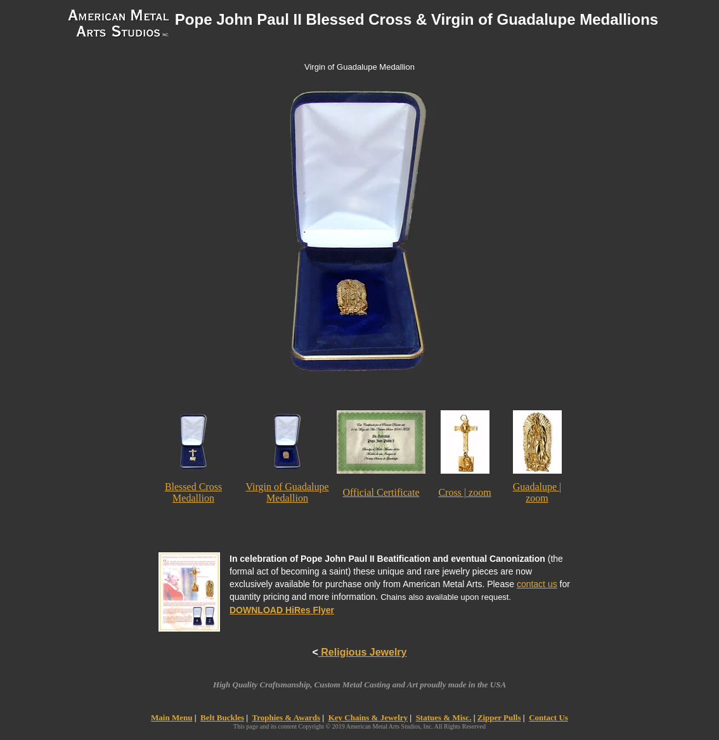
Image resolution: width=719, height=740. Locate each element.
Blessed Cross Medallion (193, 492)
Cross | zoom (464, 492)
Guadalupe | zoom (537, 492)
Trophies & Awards (286, 717)
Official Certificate (381, 492)
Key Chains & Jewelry (368, 717)
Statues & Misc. (444, 717)
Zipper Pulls (499, 717)
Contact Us (548, 717)
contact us (537, 584)
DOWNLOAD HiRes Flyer (282, 610)
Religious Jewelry (362, 652)
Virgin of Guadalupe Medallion (286, 492)
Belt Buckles (222, 717)
